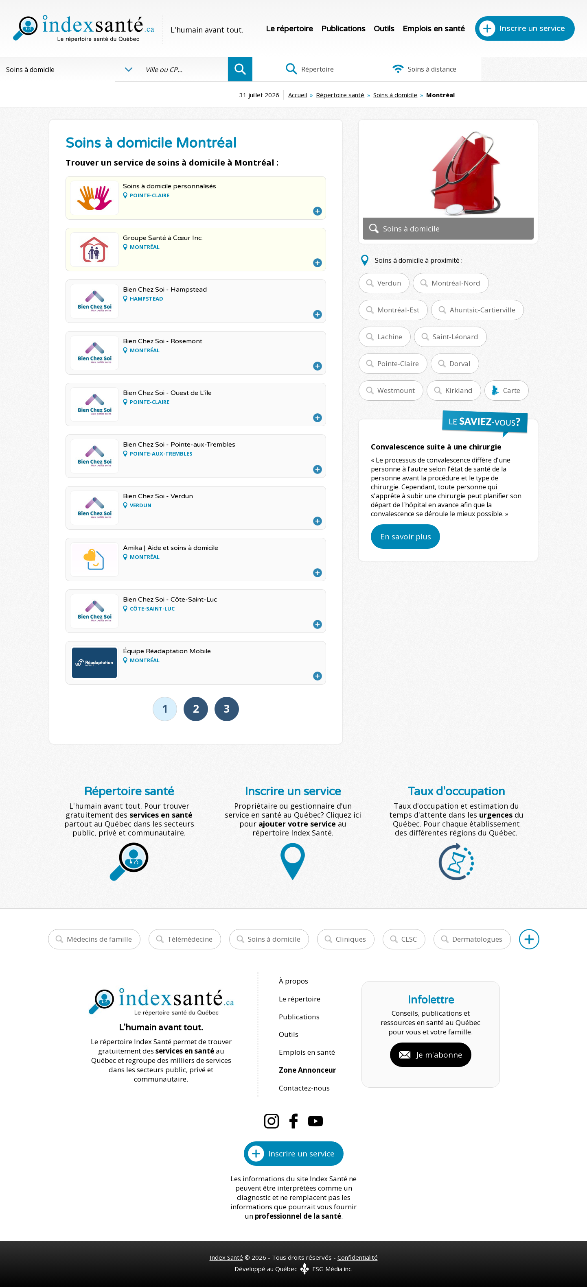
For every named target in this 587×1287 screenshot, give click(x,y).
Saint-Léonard (455, 336)
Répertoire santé (287, 95)
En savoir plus (405, 536)
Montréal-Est (398, 309)
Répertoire (308, 69)
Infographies (531, 69)
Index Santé (226, 1255)
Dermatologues (477, 939)
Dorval (460, 363)
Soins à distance (419, 69)
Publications (343, 28)
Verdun (389, 283)
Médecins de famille (99, 939)
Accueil (244, 95)
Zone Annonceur (307, 1068)
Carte (511, 390)
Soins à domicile (342, 95)
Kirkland (459, 390)
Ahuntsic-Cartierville (482, 309)
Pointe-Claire (398, 363)
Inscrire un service (532, 28)
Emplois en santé (434, 28)
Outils (384, 28)
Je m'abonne (439, 1053)
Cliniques (351, 939)
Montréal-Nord (455, 283)
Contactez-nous (304, 1086)
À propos (293, 981)
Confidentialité (357, 1255)
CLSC (409, 939)
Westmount (396, 390)
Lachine (389, 336)
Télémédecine (189, 939)
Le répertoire (289, 28)
